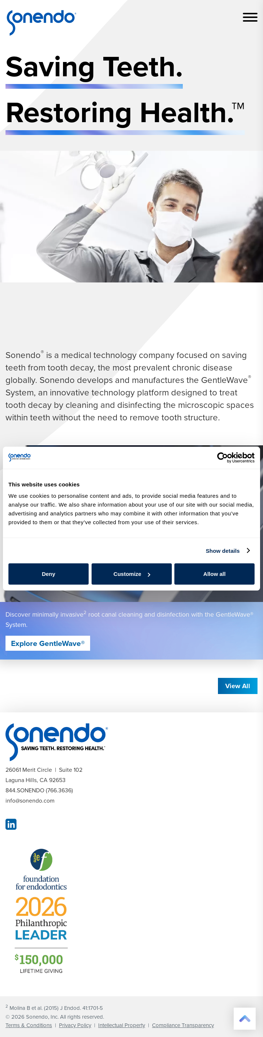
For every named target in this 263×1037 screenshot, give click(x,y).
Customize (132, 574)
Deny (48, 574)
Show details (223, 550)
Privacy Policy (75, 1025)
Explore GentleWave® (48, 643)
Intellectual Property (121, 1025)
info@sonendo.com (30, 800)
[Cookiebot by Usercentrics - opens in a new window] (222, 457)
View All (237, 686)
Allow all (214, 574)
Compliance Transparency (183, 1025)
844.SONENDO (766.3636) (39, 790)
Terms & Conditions (28, 1025)
